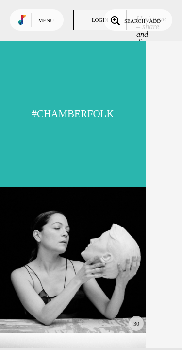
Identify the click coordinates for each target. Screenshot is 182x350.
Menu (46, 20)
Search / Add (135, 20)
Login (100, 20)
